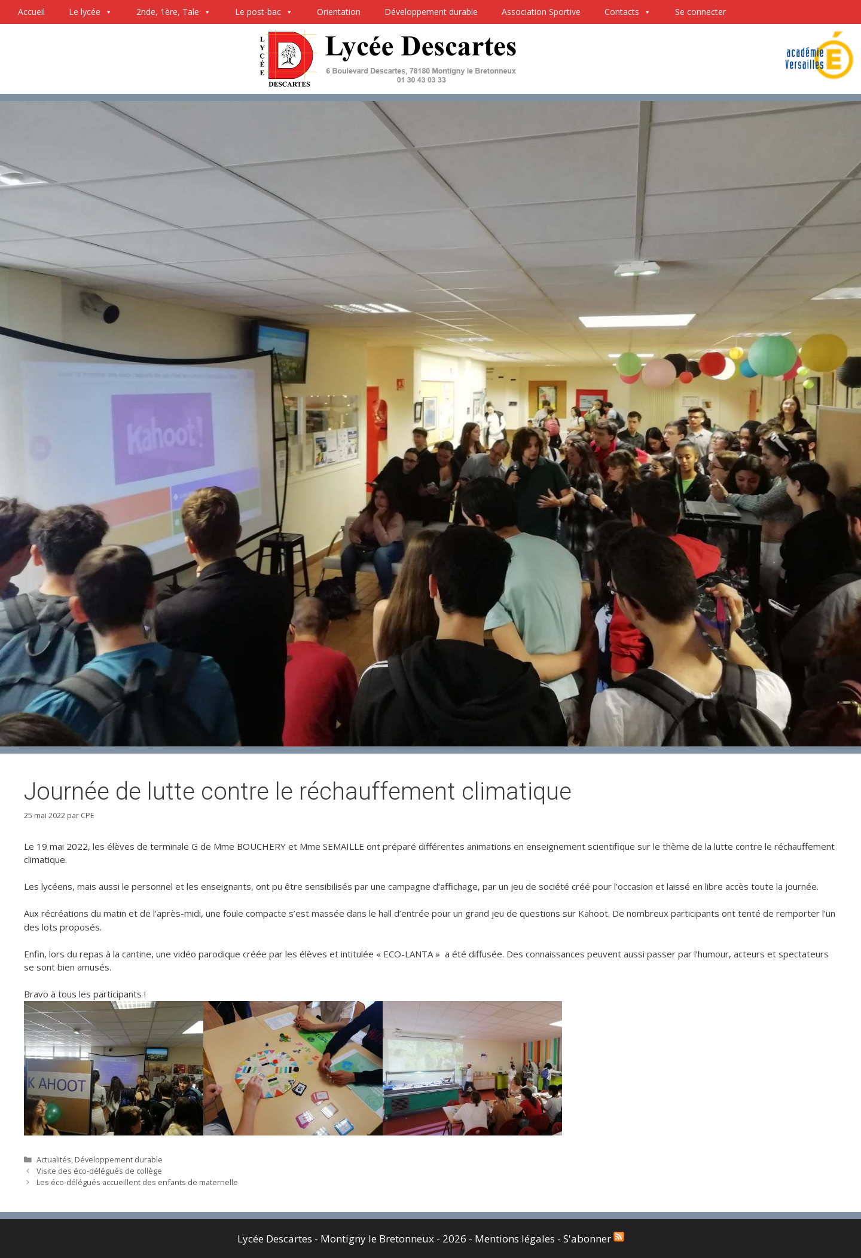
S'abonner (593, 1238)
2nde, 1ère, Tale (173, 12)
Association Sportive (541, 11)
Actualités (53, 1159)
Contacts (627, 12)
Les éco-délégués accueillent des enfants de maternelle (137, 1182)
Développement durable (431, 11)
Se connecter (700, 11)
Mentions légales (516, 1238)
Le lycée (90, 12)
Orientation (339, 11)
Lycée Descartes (274, 1238)
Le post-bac (264, 12)
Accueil (31, 11)
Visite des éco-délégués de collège (99, 1170)
